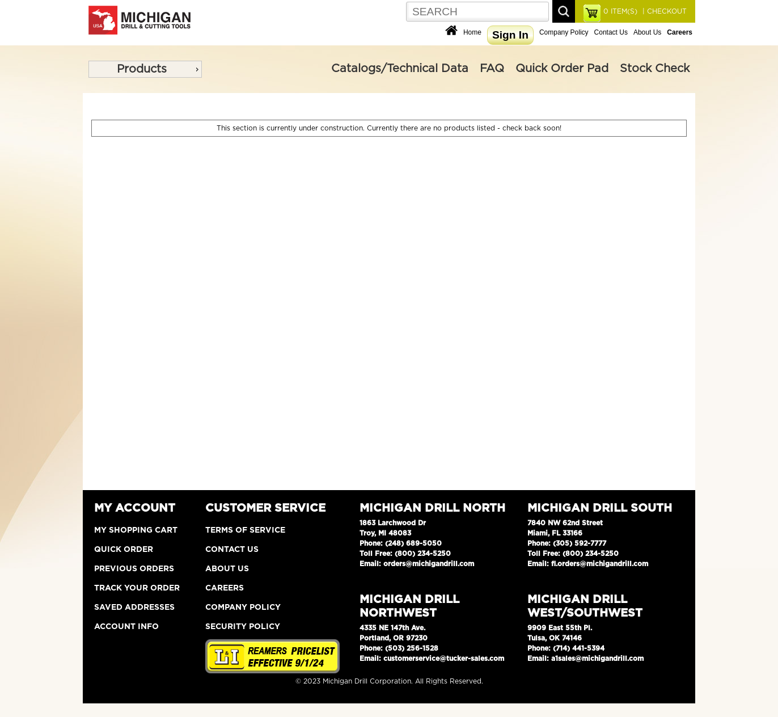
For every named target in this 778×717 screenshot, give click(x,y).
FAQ (492, 68)
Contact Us (611, 32)
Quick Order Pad (561, 68)
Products (142, 69)
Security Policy (242, 627)
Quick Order (123, 550)
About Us (647, 32)
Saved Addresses (134, 607)
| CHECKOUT (663, 11)
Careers (224, 588)
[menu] (145, 69)
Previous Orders (134, 569)
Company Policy (564, 32)
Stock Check (655, 68)
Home (472, 32)
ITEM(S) (620, 11)
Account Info (126, 627)
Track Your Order (137, 588)
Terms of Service (245, 530)
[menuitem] (145, 69)
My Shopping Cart (135, 530)
